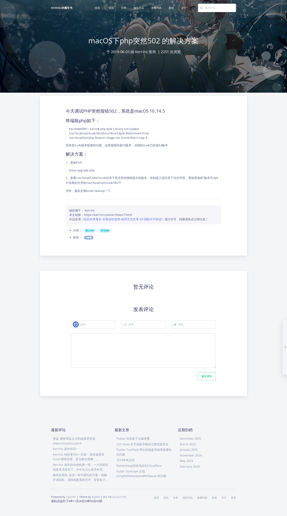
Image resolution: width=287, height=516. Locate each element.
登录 (233, 497)
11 (74, 501)
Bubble (96, 496)
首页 (97, 8)
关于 (183, 8)
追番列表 (156, 8)
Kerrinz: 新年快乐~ (65, 449)
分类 (123, 8)
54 (97, 501)
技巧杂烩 (105, 221)
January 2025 (189, 450)
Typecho (71, 496)
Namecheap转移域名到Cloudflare (139, 465)
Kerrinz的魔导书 (61, 8)
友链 (171, 8)
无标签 (89, 228)
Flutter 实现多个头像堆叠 (133, 438)
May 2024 (186, 461)
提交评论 (207, 375)
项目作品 (139, 8)
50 (92, 501)
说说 (111, 8)
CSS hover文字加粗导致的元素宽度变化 (142, 444)
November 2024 (191, 455)
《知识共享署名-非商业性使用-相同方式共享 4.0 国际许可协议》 (123, 210)
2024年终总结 (125, 460)
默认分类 (90, 221)
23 (86, 501)
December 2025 (190, 438)
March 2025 (188, 444)
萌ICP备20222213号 (114, 496)
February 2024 (190, 466)
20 (80, 501)
